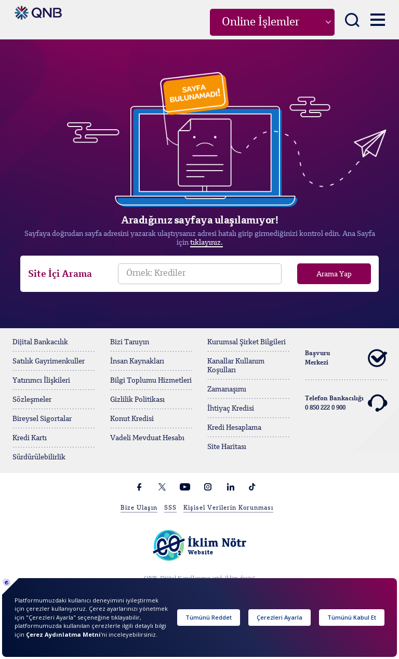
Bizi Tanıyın (129, 342)
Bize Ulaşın (139, 508)
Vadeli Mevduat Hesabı (147, 438)
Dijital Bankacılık (40, 342)
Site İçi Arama (60, 274)
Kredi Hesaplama (234, 427)
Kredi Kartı (29, 438)
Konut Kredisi (132, 419)
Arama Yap (334, 274)
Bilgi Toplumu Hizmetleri (151, 380)
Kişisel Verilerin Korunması (228, 508)
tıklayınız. (206, 242)
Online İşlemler (260, 22)
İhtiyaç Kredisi (230, 408)
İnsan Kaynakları (137, 361)
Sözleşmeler (31, 399)
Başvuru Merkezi (346, 358)
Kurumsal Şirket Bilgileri (246, 342)
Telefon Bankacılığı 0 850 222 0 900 (346, 403)
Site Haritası (226, 447)
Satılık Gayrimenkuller (48, 361)
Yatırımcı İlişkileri (41, 380)
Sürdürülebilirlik (38, 457)
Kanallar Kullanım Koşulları (235, 366)
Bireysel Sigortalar (42, 419)
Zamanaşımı (226, 389)
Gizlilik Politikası (137, 399)
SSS (170, 508)
